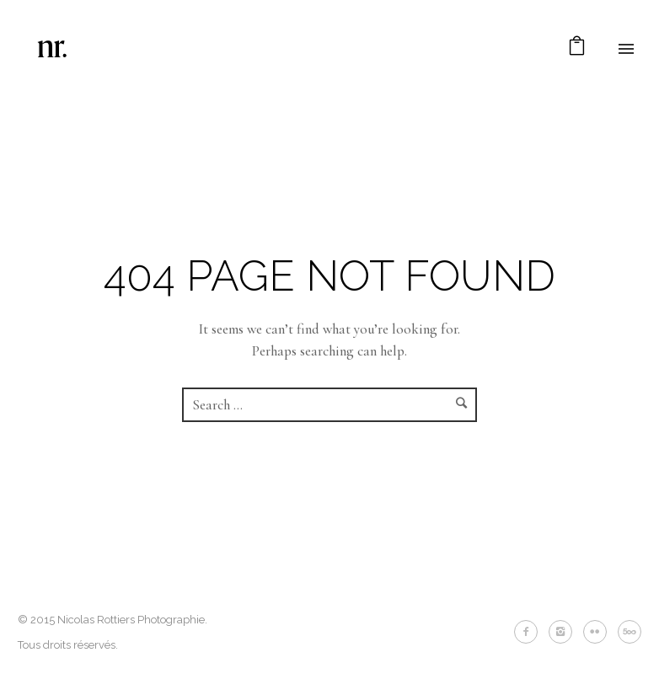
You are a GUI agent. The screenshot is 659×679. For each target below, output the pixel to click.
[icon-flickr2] (599, 632)
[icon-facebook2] (530, 632)
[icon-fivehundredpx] (629, 632)
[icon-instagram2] (565, 632)
